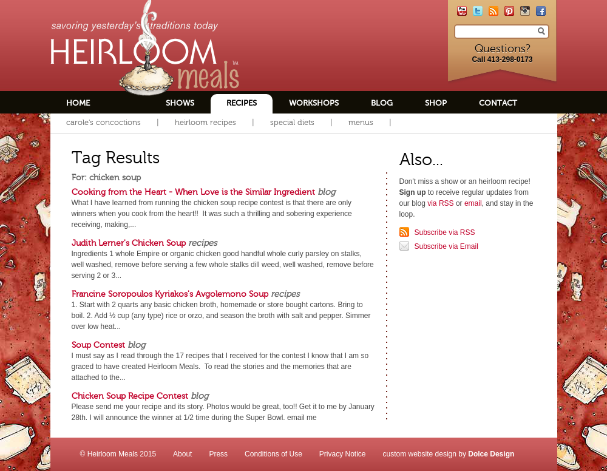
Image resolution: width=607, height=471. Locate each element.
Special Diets (292, 122)
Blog (382, 102)
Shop (436, 102)
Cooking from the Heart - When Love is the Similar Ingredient (193, 191)
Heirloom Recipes (205, 122)
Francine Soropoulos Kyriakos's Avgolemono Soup (170, 293)
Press (218, 454)
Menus (360, 122)
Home (78, 102)
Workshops (314, 102)
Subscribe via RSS (445, 232)
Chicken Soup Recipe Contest (130, 395)
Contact (498, 102)
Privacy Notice (342, 454)
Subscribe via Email (446, 246)
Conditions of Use (273, 454)
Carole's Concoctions (103, 122)
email (473, 203)
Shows (180, 102)
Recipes (241, 102)
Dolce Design (491, 454)
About (182, 454)
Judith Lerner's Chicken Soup (129, 242)
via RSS (440, 203)
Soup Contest (98, 344)
